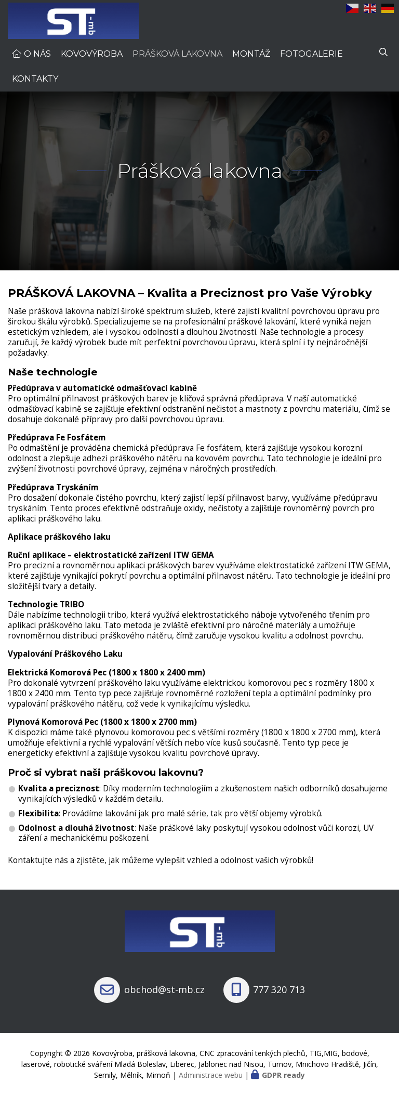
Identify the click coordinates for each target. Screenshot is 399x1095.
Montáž (251, 54)
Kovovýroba (92, 54)
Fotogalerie (311, 54)
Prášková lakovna (177, 54)
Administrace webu (211, 1075)
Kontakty (35, 79)
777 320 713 (279, 989)
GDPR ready (283, 1075)
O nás (37, 54)
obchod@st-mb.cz (164, 989)
